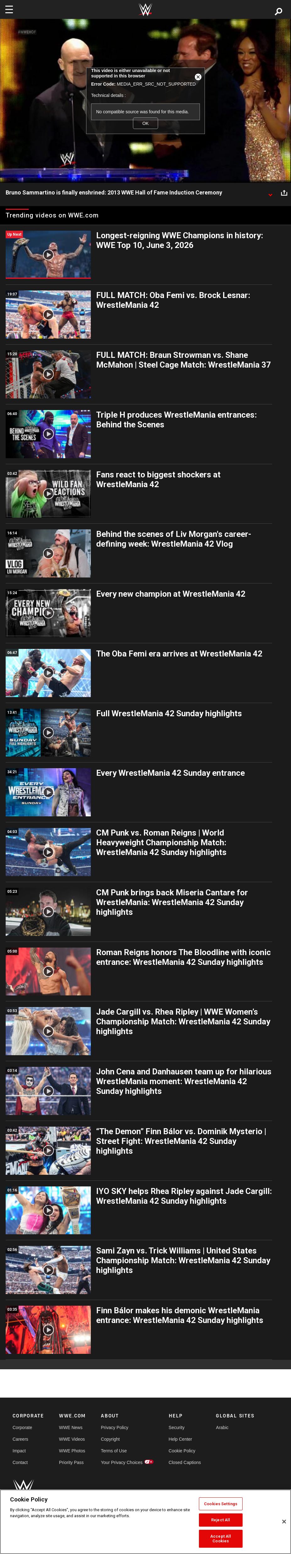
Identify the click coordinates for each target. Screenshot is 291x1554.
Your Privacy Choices (122, 1462)
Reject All (220, 1519)
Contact (20, 1462)
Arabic (222, 1427)
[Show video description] (270, 193)
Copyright (110, 1439)
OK (145, 123)
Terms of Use (114, 1450)
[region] (145, 1521)
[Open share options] (284, 193)
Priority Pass (71, 1462)
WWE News (71, 1427)
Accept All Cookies (220, 1539)
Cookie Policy (182, 1450)
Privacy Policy (114, 1427)
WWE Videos (72, 1439)
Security (177, 1427)
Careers (20, 1439)
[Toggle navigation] (9, 9)
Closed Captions (185, 1462)
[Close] (284, 1522)
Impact (19, 1450)
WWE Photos (72, 1450)
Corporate (22, 1427)
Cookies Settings (220, 1503)
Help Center (180, 1439)
